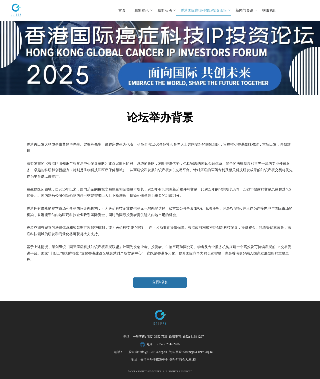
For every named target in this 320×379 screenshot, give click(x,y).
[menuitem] (122, 11)
